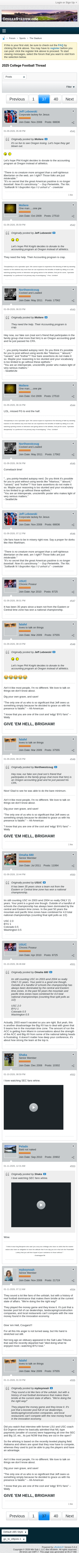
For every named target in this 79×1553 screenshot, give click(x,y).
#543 (72, 309)
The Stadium (36, 38)
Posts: (48, 122)
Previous (17, 99)
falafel (23, 624)
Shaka (23, 1054)
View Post (46, 139)
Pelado (23, 1146)
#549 (72, 759)
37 (44, 99)
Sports (22, 38)
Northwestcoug (29, 289)
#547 (72, 601)
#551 (72, 964)
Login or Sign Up (66, 2)
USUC (23, 581)
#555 (72, 1380)
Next (70, 99)
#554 (72, 1289)
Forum (12, 38)
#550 (72, 874)
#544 (72, 405)
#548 (72, 644)
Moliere (24, 205)
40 (56, 99)
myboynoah (27, 1269)
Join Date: (25, 122)
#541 (72, 131)
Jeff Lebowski (28, 111)
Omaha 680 (26, 854)
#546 (72, 533)
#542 (72, 225)
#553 (72, 1166)
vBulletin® (59, 1547)
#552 (72, 1074)
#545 (72, 463)
